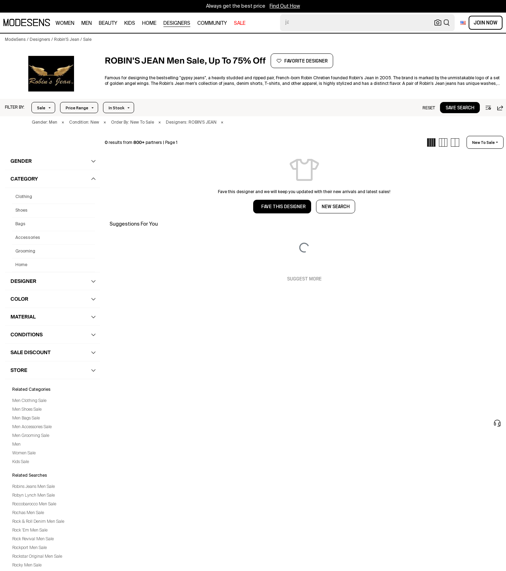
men (86, 23)
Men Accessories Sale (32, 427)
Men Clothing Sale (29, 401)
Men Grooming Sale (30, 436)
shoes (21, 210)
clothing (23, 197)
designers (176, 23)
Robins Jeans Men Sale (33, 487)
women (65, 23)
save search (460, 107)
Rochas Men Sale (28, 513)
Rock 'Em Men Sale (29, 530)
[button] (51, 73)
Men (16, 444)
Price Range (77, 108)
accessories (27, 238)
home (149, 23)
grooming (25, 251)
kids (129, 23)
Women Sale (24, 453)
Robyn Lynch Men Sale (33, 495)
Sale (41, 108)
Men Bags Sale (26, 418)
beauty (108, 23)
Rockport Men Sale (29, 548)
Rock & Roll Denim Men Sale (38, 522)
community (212, 23)
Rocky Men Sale (27, 565)
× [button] (62, 122)
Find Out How (285, 6)
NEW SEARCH (336, 206)
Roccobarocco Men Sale (34, 504)
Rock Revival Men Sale (33, 539)
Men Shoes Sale (27, 410)
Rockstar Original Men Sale (37, 557)
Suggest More (304, 279)
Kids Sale (20, 462)
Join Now (486, 22)
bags (20, 224)
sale (239, 23)
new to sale (483, 142)
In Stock (116, 108)
